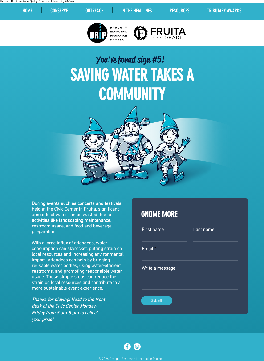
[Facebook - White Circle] (127, 346)
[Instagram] (137, 346)
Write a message (158, 268)
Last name (203, 229)
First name (153, 229)
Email (147, 249)
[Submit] (156, 300)
